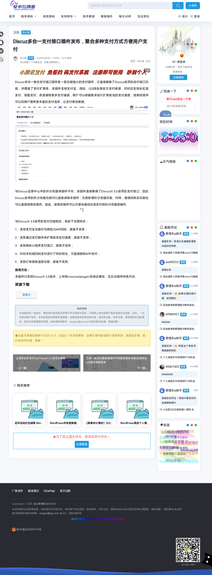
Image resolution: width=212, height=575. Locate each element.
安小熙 (27, 58)
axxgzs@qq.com (49, 513)
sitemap (17, 524)
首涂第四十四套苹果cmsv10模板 (180, 252)
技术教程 (89, 16)
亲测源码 (49, 16)
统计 (183, 16)
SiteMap (49, 491)
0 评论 (56, 58)
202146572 (75, 513)
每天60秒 (125, 16)
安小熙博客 (39, 504)
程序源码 (29, 16)
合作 (193, 5)
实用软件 (69, 16)
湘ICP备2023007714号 (26, 529)
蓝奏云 (26, 294)
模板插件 (107, 16)
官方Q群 (65, 491)
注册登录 (81, 444)
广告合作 (17, 491)
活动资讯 (143, 16)
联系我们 (33, 491)
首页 (12, 16)
